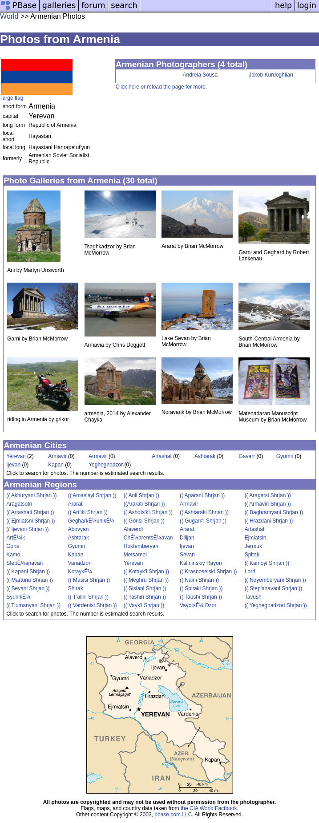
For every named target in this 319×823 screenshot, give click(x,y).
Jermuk (253, 546)
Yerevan (16, 456)
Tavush (253, 597)
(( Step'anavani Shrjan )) (274, 588)
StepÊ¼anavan (24, 563)
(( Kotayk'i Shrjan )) (146, 571)
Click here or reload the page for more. (161, 87)
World (9, 16)
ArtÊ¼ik (15, 538)
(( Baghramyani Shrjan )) (274, 512)
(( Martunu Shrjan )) (29, 580)
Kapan (56, 465)
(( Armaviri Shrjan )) (268, 504)
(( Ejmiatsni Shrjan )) (30, 521)
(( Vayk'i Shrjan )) (144, 605)
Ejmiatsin (256, 538)
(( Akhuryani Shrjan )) (31, 495)
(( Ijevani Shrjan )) (27, 529)
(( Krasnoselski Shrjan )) (208, 571)
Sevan (187, 554)
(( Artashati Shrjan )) (30, 512)
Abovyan (78, 529)
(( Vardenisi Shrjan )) (92, 605)
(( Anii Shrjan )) (141, 495)
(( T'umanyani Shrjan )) (33, 605)
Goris (12, 546)
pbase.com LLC (173, 814)
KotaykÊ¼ (80, 571)
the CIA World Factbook (209, 808)
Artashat (162, 456)
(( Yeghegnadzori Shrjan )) (276, 605)
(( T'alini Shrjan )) (88, 597)
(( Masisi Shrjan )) (89, 580)
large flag (12, 98)
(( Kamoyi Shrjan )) (267, 563)
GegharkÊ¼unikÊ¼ (91, 521)
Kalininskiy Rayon (201, 563)
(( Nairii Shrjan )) (199, 580)
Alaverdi (133, 529)
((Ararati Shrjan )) (144, 504)
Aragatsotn (19, 504)
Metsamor (135, 554)
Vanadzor (79, 563)
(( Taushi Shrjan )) (201, 597)
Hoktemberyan (141, 546)
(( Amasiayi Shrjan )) (92, 495)
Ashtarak (204, 456)
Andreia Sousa (200, 75)
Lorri (250, 571)
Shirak (75, 588)
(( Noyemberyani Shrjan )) (275, 580)
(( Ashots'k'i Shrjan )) (148, 512)
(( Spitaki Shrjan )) (201, 588)
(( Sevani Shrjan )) (27, 588)
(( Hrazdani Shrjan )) (269, 521)
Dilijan (187, 538)
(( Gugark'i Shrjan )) (203, 521)
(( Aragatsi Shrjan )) (268, 495)
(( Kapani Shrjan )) (28, 571)
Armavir (57, 456)
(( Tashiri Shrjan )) (145, 597)
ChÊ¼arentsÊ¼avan (148, 538)
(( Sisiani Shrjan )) (145, 588)
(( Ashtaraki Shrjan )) (204, 512)
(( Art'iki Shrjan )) (88, 512)
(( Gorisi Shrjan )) (144, 521)
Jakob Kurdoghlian (271, 75)
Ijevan (13, 465)
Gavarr (246, 456)
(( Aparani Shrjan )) (202, 495)
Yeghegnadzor (106, 465)
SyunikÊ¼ (18, 597)
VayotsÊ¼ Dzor (198, 605)
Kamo (13, 554)
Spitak (252, 554)
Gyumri (285, 456)
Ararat (75, 504)
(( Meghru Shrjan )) (146, 580)
